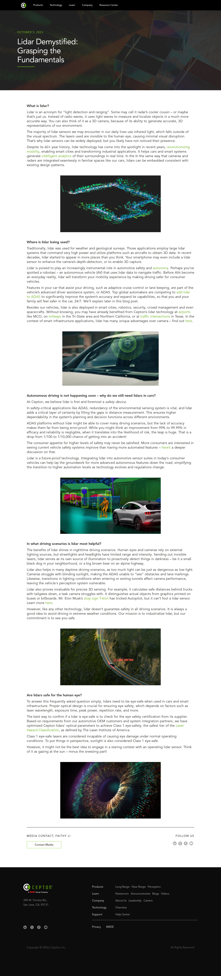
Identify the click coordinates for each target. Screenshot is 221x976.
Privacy (96, 927)
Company (98, 900)
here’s (167, 447)
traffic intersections (155, 316)
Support (97, 914)
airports (184, 312)
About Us (120, 900)
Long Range (122, 887)
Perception (154, 887)
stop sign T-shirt (96, 598)
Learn (95, 894)
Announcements (140, 894)
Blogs (155, 894)
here (188, 321)
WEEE (110, 927)
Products (97, 887)
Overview (121, 907)
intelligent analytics (56, 156)
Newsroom (122, 894)
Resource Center (108, 5)
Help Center (122, 914)
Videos (165, 894)
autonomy (160, 268)
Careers (148, 900)
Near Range (139, 887)
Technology (99, 907)
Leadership (134, 900)
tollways (55, 316)
